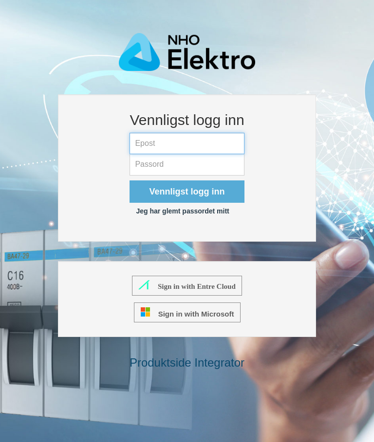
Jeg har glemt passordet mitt (182, 211)
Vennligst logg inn (187, 191)
